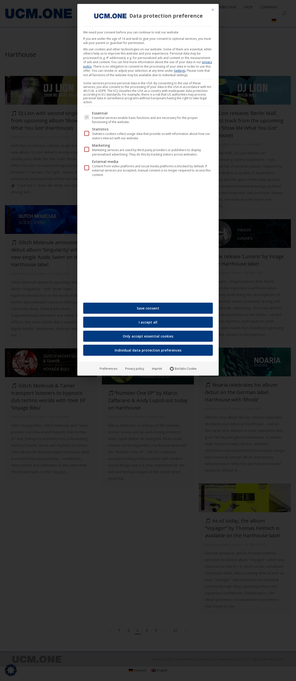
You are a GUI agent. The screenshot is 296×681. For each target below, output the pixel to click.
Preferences (108, 367)
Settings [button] (179, 69)
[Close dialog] (213, 8)
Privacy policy (134, 367)
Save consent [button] (148, 306)
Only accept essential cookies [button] (148, 334)
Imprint (157, 367)
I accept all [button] (148, 320)
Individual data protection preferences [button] (148, 348)
